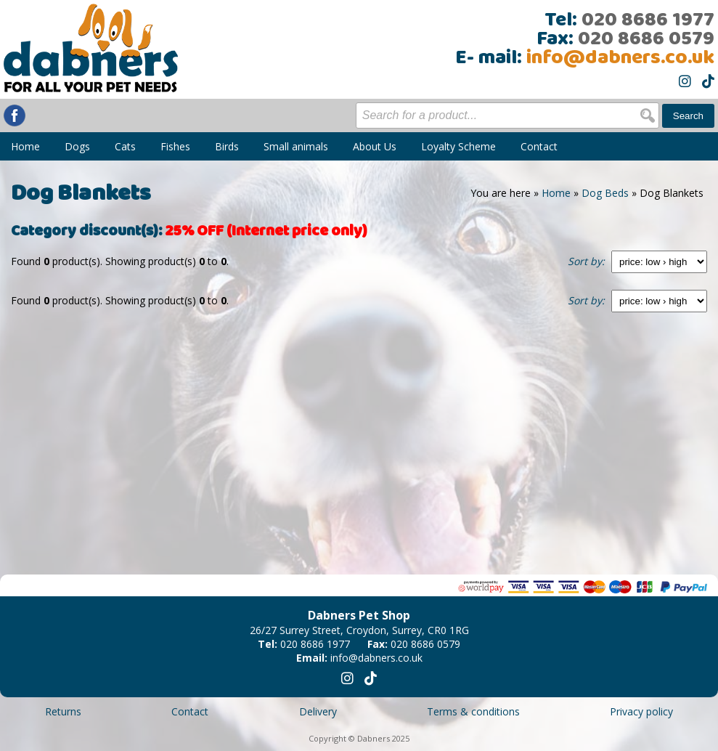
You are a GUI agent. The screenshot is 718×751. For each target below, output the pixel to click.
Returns (63, 711)
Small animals (296, 146)
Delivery (318, 711)
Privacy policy (641, 711)
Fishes (175, 146)
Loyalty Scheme (458, 146)
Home (25, 146)
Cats (125, 146)
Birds (227, 146)
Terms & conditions (473, 711)
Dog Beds (605, 193)
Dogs (77, 146)
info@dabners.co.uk (620, 58)
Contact (539, 146)
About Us (374, 146)
